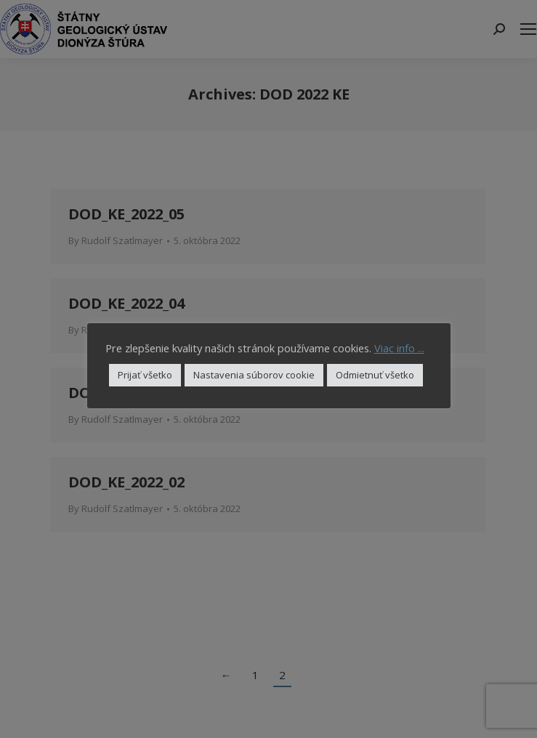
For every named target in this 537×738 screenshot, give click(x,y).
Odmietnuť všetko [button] (375, 374)
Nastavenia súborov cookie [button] (254, 374)
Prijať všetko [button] (145, 374)
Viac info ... (399, 348)
